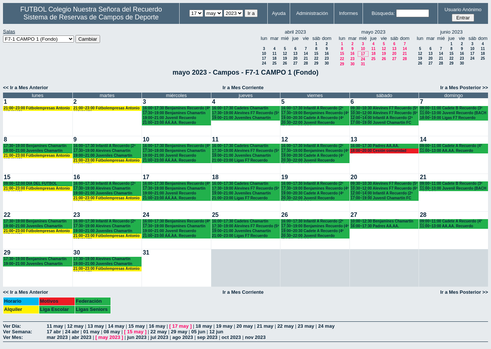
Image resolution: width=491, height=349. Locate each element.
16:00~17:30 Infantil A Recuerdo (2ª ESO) (105, 146)
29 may (179, 331)
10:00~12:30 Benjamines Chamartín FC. (382, 221)
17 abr (54, 331)
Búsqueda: (383, 13)
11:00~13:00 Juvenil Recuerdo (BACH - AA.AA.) (453, 113)
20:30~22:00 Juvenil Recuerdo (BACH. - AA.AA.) (308, 123)
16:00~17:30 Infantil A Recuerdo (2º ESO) (312, 108)
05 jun (198, 331)
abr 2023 (81, 337)
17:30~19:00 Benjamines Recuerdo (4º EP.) (314, 113)
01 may (91, 331)
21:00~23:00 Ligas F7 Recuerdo (240, 160)
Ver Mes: (13, 337)
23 (326, 58)
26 (285, 63)
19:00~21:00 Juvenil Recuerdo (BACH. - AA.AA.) (169, 118)
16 (326, 54)
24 (264, 63)
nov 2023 (255, 337)
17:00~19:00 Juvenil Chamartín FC (381, 123)
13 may (95, 326)
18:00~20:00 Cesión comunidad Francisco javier (378, 151)
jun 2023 (136, 337)
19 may (224, 326)
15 (316, 54)
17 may (180, 326)
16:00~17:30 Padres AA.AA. (375, 146)
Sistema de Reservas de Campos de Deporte (91, 17)
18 (274, 58)
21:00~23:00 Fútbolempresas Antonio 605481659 (37, 108)
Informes (348, 13)
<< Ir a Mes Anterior (25, 87)
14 (306, 54)
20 (295, 58)
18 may (204, 326)
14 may (116, 326)
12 (285, 54)
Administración (312, 13)
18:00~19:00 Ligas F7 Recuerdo (447, 118)
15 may (136, 326)
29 (316, 63)
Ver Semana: (17, 331)
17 (264, 58)
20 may (244, 326)
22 (316, 58)
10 (264, 54)
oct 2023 (231, 337)
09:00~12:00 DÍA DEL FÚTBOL (30, 183)
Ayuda (279, 13)
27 (295, 63)
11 (274, 54)
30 (326, 63)
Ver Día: (12, 326)
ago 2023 (182, 337)
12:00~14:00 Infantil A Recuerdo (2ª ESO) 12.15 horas (382, 118)
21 (306, 58)
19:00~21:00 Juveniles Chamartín (241, 118)
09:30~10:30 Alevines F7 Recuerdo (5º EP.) (384, 108)
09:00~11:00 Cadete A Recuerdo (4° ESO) (451, 146)
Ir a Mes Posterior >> (464, 87)
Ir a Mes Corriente (243, 87)
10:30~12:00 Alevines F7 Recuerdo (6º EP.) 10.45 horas (384, 113)
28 (306, 63)
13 (295, 54)
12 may (75, 326)
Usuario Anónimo (463, 9)
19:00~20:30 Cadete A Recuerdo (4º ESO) (312, 118)
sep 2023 (207, 337)
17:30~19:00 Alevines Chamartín (102, 151)
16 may (157, 326)
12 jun (216, 331)
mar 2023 (57, 337)
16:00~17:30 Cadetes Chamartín (240, 108)
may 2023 (109, 337)
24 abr (72, 331)
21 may (265, 326)
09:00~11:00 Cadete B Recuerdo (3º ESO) (451, 108)
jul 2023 (159, 337)
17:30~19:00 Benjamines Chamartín (174, 113)
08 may (112, 331)
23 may (306, 326)
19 (285, 58)
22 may (285, 326)
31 (363, 64)
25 (274, 63)
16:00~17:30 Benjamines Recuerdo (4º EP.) (176, 108)
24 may (326, 326)
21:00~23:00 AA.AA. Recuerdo (169, 123)
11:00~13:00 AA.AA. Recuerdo (446, 151)
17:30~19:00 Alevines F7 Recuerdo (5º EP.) (245, 113)
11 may (55, 326)
